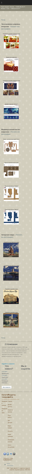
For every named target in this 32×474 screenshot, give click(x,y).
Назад (3, 20)
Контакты (10, 431)
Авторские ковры (8, 235)
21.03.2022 (4, 371)
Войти (8, 463)
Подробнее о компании (8, 363)
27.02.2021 (4, 375)
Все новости (6, 387)
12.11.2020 (4, 379)
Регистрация (10, 465)
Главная (10, 401)
